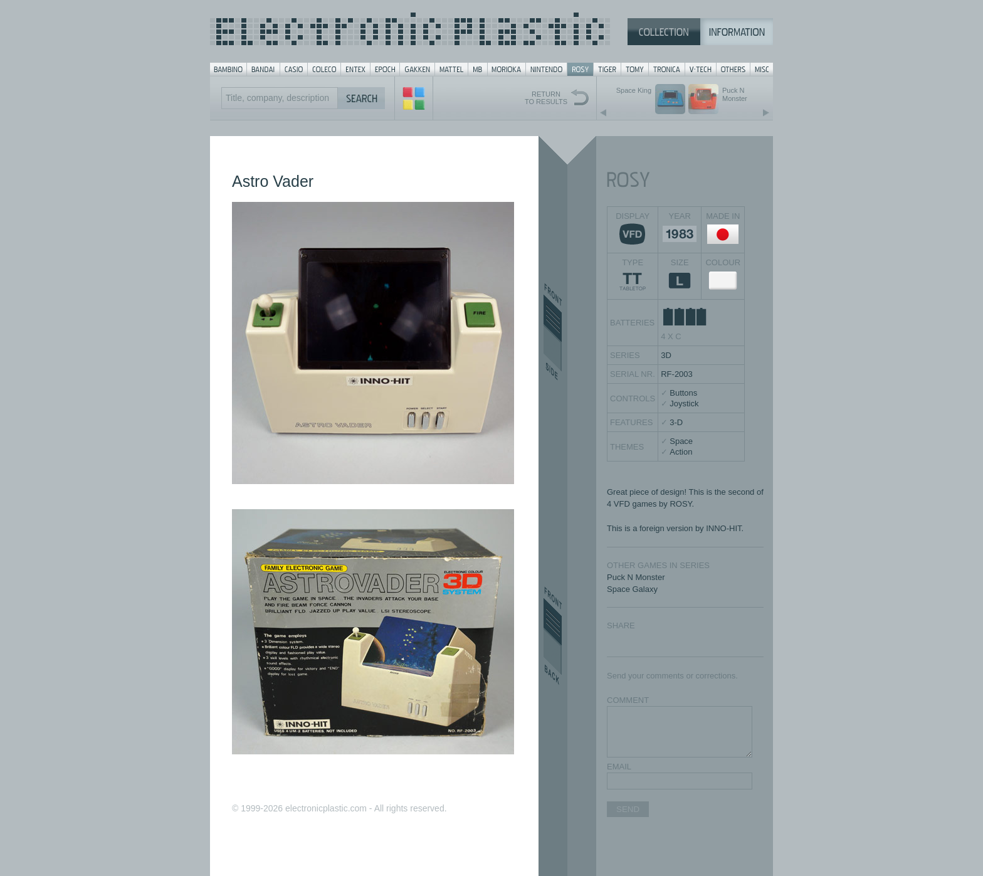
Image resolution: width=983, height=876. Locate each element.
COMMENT (628, 700)
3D (666, 355)
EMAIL (619, 766)
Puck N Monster (636, 577)
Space (681, 441)
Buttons (683, 393)
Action (681, 451)
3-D (676, 422)
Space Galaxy (632, 589)
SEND (627, 809)
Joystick (684, 403)
